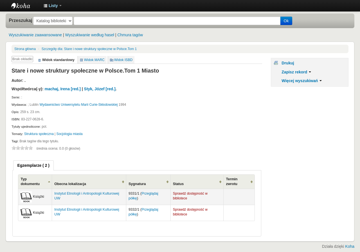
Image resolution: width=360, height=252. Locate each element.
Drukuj (288, 63)
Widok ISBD (123, 60)
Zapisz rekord (296, 72)
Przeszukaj (20, 20)
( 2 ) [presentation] (33, 165)
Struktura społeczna (39, 134)
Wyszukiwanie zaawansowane (35, 35)
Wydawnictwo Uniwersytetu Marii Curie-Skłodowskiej (78, 105)
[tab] (33, 165)
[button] (52, 5)
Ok (286, 21)
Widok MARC (94, 60)
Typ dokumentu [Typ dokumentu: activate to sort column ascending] (30, 181)
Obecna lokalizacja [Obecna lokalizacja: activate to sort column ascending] (70, 184)
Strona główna (25, 49)
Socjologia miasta (70, 134)
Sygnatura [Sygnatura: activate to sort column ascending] (137, 184)
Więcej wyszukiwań (302, 80)
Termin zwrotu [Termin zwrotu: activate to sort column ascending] (231, 181)
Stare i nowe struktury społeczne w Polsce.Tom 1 (89, 49)
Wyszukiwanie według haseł (89, 35)
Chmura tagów (130, 35)
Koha (349, 246)
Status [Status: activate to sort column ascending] (178, 184)
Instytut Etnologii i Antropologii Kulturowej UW (25, 5)
